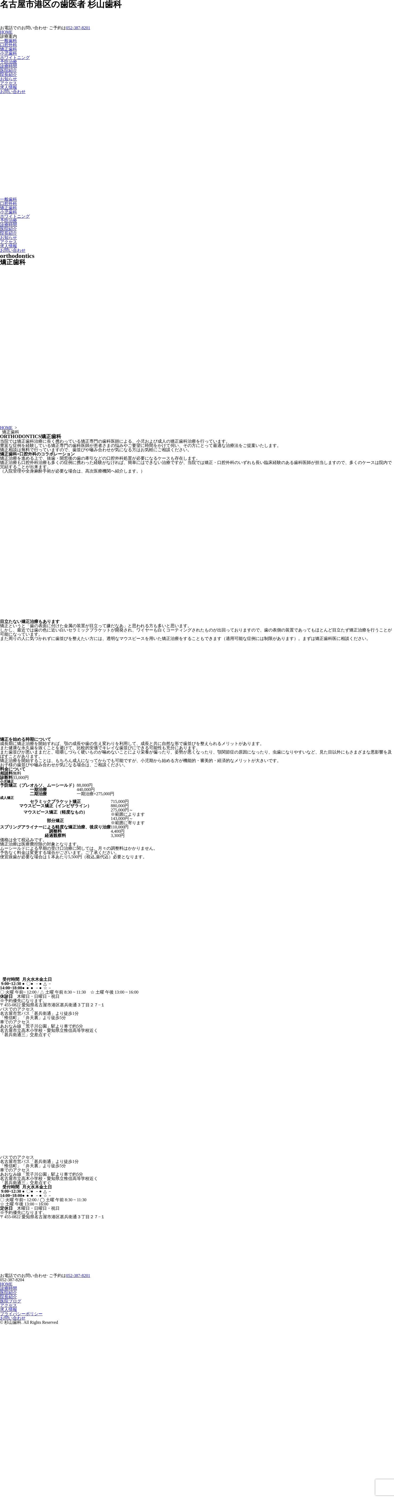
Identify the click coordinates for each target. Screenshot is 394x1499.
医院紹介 (8, 70)
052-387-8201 (78, 28)
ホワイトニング (15, 57)
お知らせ (8, 79)
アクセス (8, 83)
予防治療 (8, 62)
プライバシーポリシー (21, 1314)
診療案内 (8, 36)
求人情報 (8, 87)
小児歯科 (8, 53)
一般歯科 (8, 40)
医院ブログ (10, 1301)
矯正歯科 (8, 49)
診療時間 (8, 66)
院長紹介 (8, 74)
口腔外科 (8, 45)
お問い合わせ (13, 91)
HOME (6, 32)
